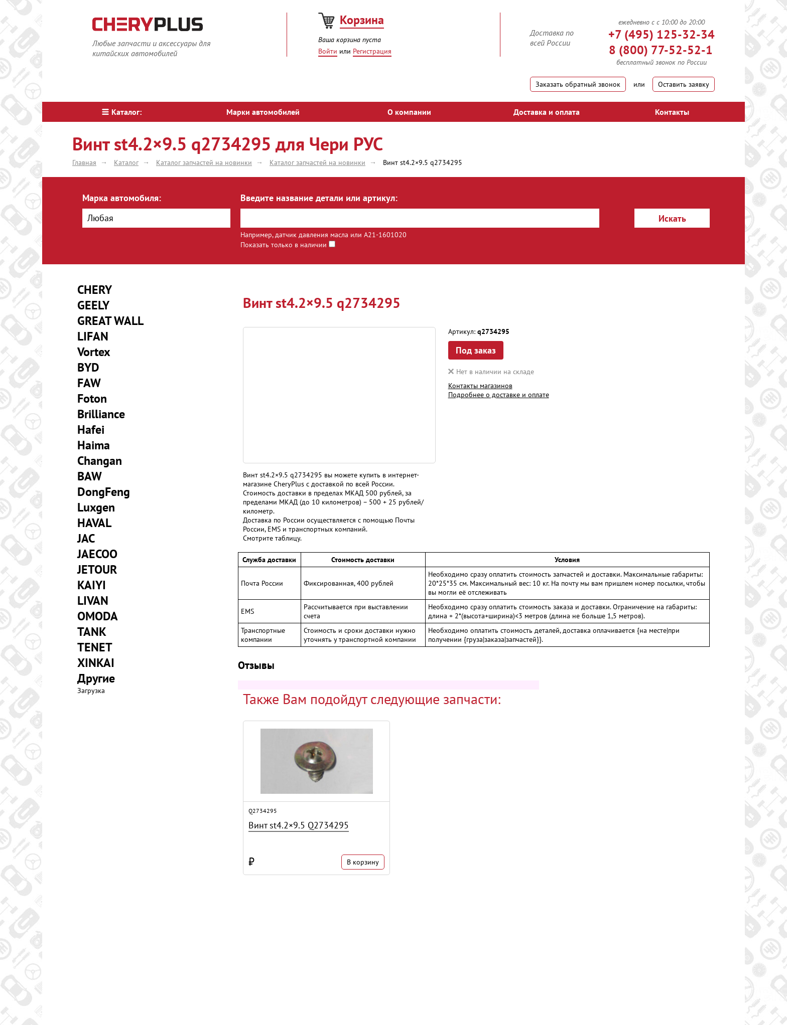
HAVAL (94, 523)
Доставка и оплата (546, 112)
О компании (409, 112)
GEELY (93, 305)
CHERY (94, 289)
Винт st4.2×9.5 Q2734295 (298, 825)
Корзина (362, 20)
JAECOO (97, 554)
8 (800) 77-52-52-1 (661, 50)
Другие (96, 678)
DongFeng (103, 491)
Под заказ (476, 350)
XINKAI (95, 662)
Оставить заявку (683, 84)
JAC (86, 538)
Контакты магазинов (480, 385)
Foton (92, 398)
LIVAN (92, 600)
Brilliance (101, 414)
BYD (88, 367)
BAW (89, 476)
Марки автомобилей (263, 112)
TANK (91, 631)
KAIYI (91, 585)
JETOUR (97, 569)
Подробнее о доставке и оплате (498, 394)
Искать (672, 218)
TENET (94, 647)
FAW (89, 383)
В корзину (363, 862)
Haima (93, 445)
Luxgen (96, 507)
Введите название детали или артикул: (319, 198)
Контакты (672, 112)
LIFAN (92, 336)
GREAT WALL (110, 320)
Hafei (90, 429)
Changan (99, 460)
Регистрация (372, 51)
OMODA (97, 616)
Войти (327, 51)
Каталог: (122, 112)
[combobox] (156, 218)
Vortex (93, 352)
